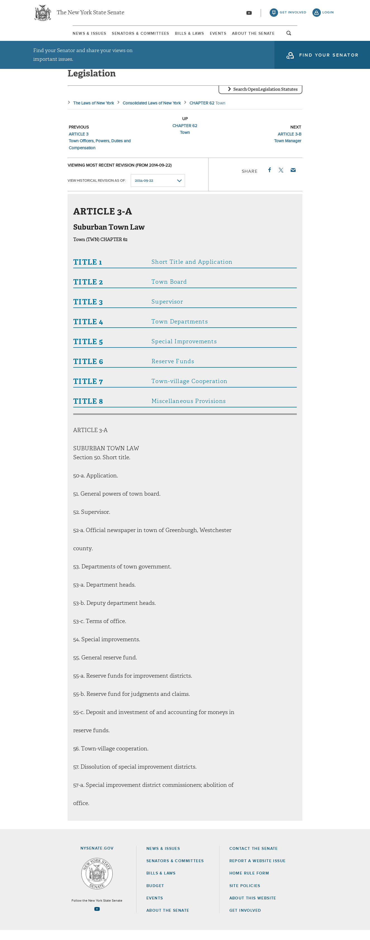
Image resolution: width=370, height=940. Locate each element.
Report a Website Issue (257, 871)
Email (292, 180)
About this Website (252, 908)
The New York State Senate (90, 14)
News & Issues (50, 36)
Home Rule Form (249, 883)
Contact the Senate (253, 858)
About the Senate (167, 920)
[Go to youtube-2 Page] (97, 919)
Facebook (269, 180)
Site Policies (244, 896)
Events (232, 36)
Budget (155, 896)
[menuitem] (50, 36)
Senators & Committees (119, 36)
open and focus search (328, 37)
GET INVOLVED (245, 920)
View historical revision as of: (97, 190)
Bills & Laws (185, 36)
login (328, 14)
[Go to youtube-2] (249, 14)
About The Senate (285, 36)
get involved (293, 14)
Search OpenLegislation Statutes (265, 99)
